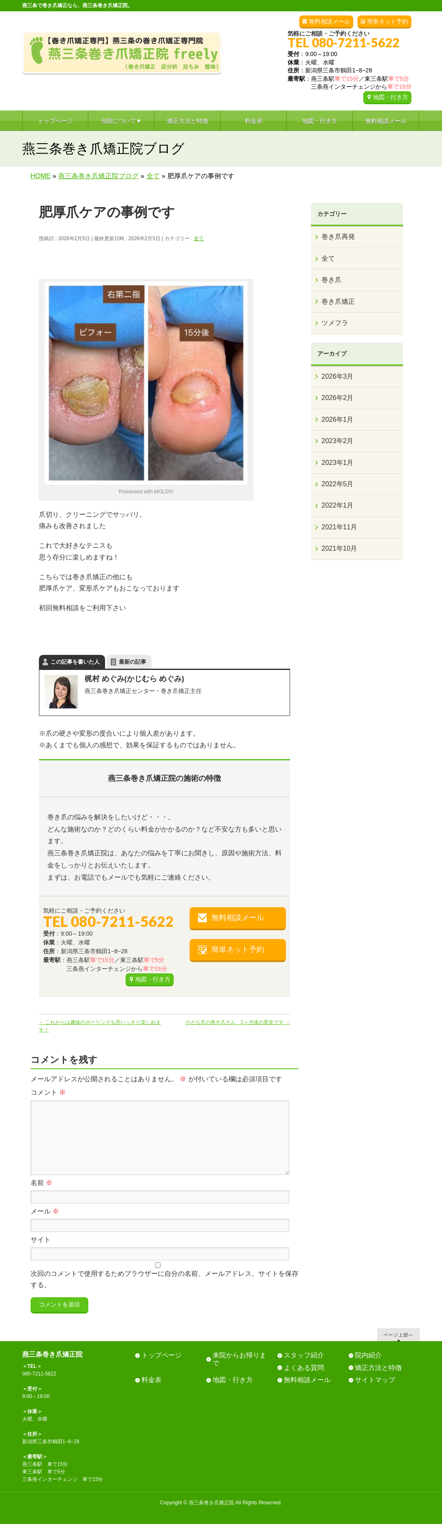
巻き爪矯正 (338, 301)
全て (199, 238)
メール (45, 1211)
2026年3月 (337, 376)
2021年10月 (339, 548)
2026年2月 (337, 397)
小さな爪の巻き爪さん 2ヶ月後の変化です (237, 1022)
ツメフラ (334, 322)
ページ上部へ (398, 1334)
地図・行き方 (390, 97)
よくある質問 (304, 1367)
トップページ (161, 1355)
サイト (41, 1239)
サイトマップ (375, 1379)
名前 (41, 1182)
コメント (48, 1092)
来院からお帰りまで (239, 1359)
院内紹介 (368, 1355)
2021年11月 (339, 527)
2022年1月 (337, 505)
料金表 (151, 1379)
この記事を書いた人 (75, 662)
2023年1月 (337, 462)
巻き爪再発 (338, 236)
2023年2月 (337, 440)
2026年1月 (337, 419)
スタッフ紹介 (304, 1355)
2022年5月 (337, 483)
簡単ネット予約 (387, 21)
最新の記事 (132, 662)
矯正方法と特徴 (378, 1367)
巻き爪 (331, 279)
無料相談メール (329, 21)
